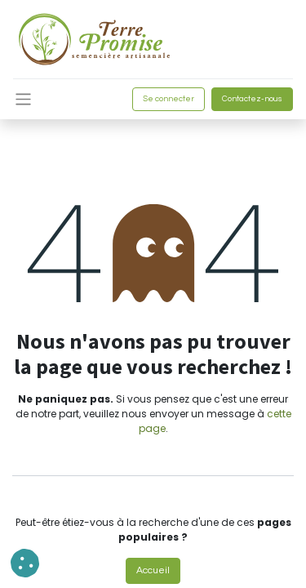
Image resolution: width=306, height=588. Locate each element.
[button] (25, 563)
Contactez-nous (252, 99)
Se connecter (168, 99)
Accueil (153, 570)
